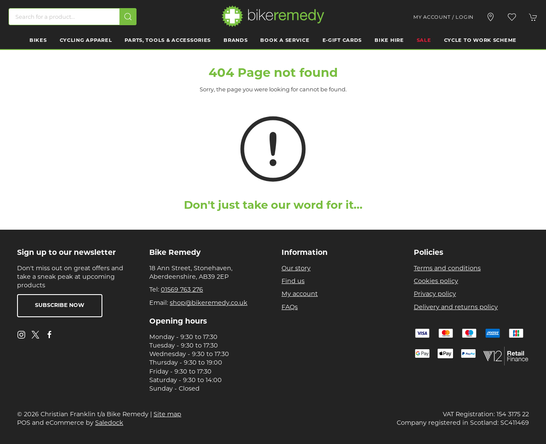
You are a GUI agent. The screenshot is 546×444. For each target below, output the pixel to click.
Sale (424, 40)
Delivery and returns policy (456, 307)
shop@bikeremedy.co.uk (208, 303)
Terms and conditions (447, 268)
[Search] (72, 16)
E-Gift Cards (342, 40)
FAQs (290, 307)
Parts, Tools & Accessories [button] (168, 40)
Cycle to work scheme (480, 40)
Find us (293, 281)
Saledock (109, 422)
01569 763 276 (182, 289)
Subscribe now (59, 305)
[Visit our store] (490, 17)
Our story (296, 268)
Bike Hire (389, 40)
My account (300, 294)
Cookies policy (436, 281)
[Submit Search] (127, 16)
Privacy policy (435, 294)
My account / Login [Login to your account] (443, 17)
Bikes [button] (38, 40)
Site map (167, 414)
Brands (235, 40)
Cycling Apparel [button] (86, 40)
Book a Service (284, 40)
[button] (512, 17)
